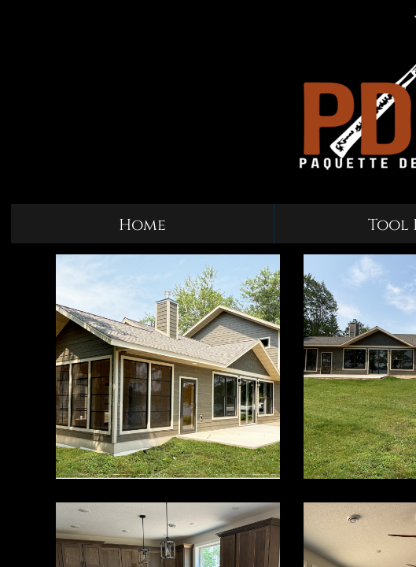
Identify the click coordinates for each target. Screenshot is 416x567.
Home (142, 224)
